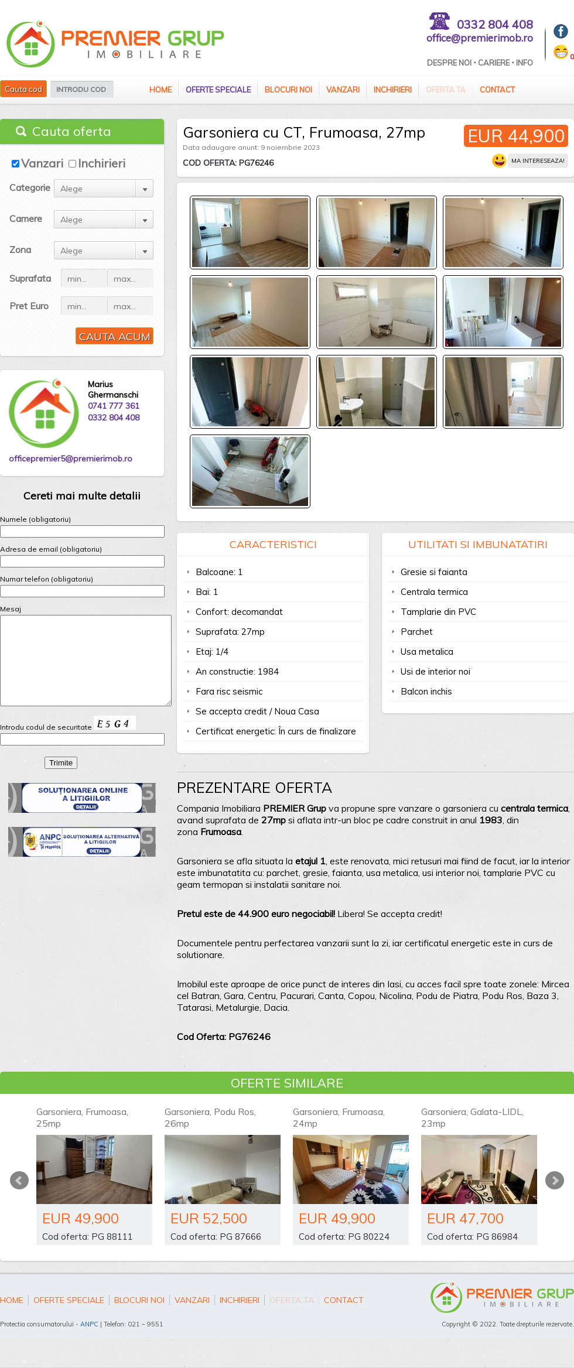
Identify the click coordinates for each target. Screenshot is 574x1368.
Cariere (494, 62)
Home (160, 89)
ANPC (89, 1324)
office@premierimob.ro (479, 38)
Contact (497, 89)
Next (554, 1180)
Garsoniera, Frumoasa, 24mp (339, 1117)
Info (524, 62)
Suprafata (30, 278)
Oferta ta (446, 89)
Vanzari (343, 89)
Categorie (29, 187)
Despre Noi (449, 62)
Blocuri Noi (288, 89)
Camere (25, 218)
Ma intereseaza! (538, 161)
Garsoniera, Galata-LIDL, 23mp (472, 1117)
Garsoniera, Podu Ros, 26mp (210, 1117)
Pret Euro (29, 306)
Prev (19, 1180)
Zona (20, 249)
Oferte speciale (218, 89)
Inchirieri (393, 89)
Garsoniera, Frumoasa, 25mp (82, 1117)
